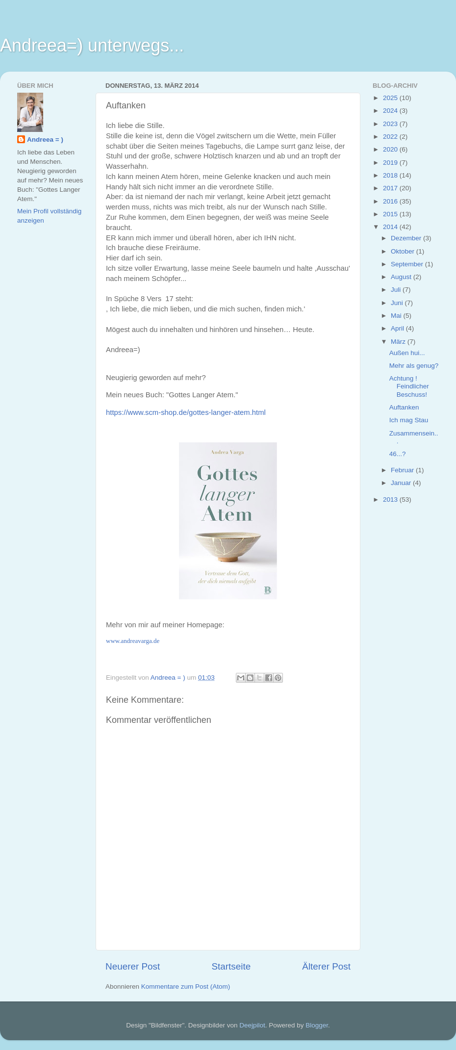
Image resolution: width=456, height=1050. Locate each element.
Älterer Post (326, 966)
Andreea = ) (45, 139)
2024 (391, 110)
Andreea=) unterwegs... (92, 45)
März (399, 341)
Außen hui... (407, 353)
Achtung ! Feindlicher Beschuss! (409, 386)
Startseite (231, 966)
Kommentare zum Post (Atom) (185, 986)
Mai (397, 315)
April (398, 328)
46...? (397, 454)
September (408, 264)
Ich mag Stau (409, 420)
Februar (403, 470)
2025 (391, 98)
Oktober (403, 251)
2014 (391, 226)
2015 (391, 214)
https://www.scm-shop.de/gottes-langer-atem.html (186, 412)
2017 (391, 188)
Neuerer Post (132, 966)
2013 (391, 499)
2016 (391, 201)
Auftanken (404, 407)
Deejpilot (252, 1025)
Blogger (316, 1025)
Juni (398, 303)
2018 (391, 175)
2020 (391, 149)
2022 (391, 136)
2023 (391, 124)
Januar (402, 483)
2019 (391, 162)
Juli (397, 289)
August (402, 277)
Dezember (407, 238)
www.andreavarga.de (132, 640)
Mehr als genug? (414, 365)
